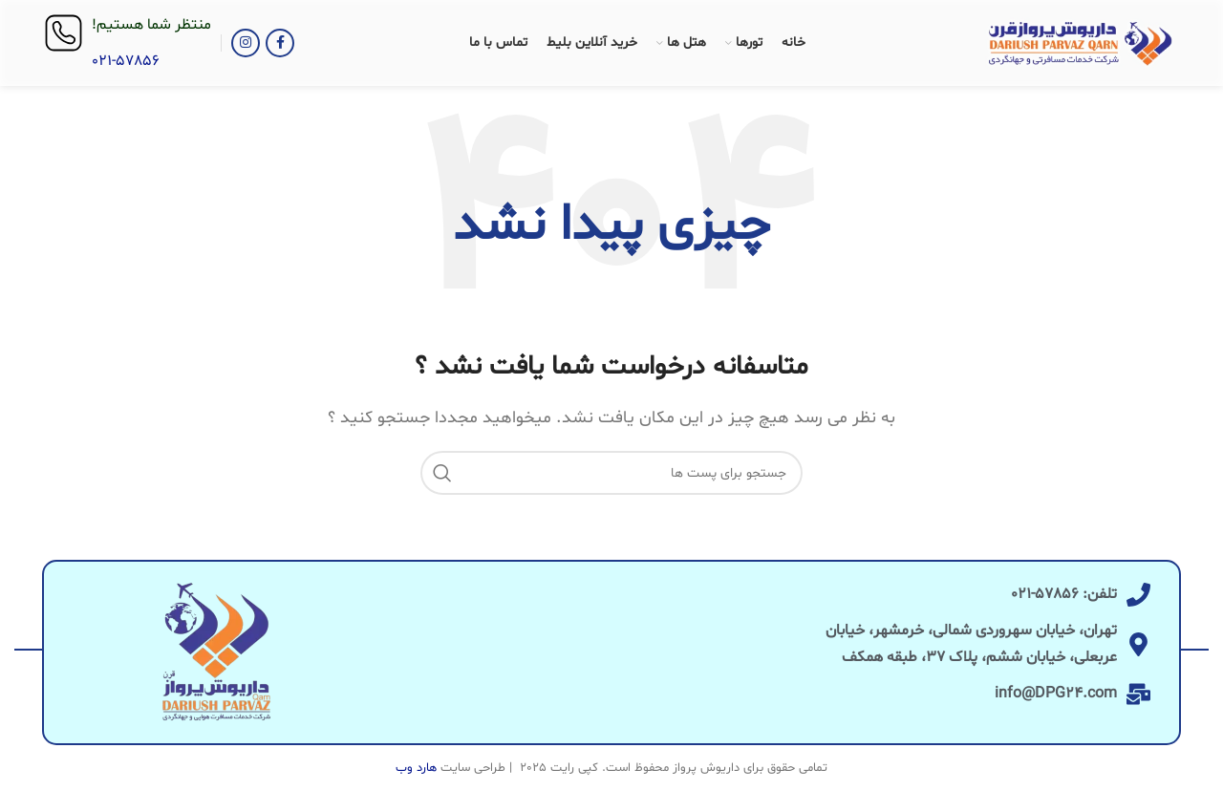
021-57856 (126, 61)
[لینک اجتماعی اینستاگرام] (245, 43)
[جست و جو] (611, 473)
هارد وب (416, 768)
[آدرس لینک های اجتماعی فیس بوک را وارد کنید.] (280, 43)
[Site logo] (1080, 42)
